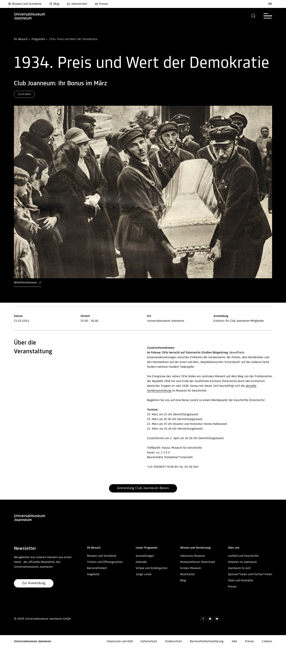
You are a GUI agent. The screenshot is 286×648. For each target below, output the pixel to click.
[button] (253, 16)
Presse (101, 4)
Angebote (93, 574)
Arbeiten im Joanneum (242, 562)
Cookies (267, 641)
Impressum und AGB (120, 641)
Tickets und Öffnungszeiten (105, 562)
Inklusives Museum (192, 556)
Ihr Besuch (20, 39)
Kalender (141, 562)
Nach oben (7, 498)
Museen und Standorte (25, 4)
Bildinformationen (27, 282)
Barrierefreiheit (97, 568)
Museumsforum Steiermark (197, 562)
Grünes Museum (190, 568)
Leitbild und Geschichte (243, 556)
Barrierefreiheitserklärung (206, 641)
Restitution (187, 574)
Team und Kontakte (240, 580)
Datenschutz (149, 641)
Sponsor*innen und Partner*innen (250, 574)
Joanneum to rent (239, 568)
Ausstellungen (145, 556)
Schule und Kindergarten (151, 568)
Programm (38, 39)
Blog (54, 4)
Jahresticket (77, 4)
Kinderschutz (173, 641)
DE (270, 4)
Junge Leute (144, 574)
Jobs (234, 641)
